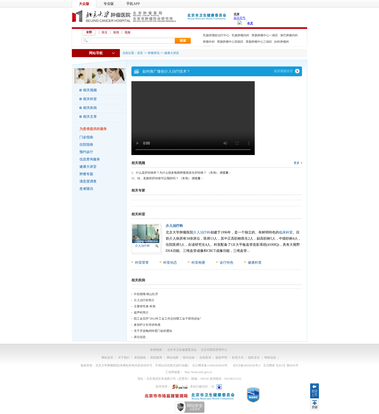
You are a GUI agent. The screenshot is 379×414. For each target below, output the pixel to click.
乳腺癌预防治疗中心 (216, 35)
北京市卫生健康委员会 (182, 349)
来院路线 (140, 357)
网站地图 (172, 357)
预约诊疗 (86, 152)
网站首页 (107, 357)
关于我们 (124, 357)
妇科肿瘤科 (281, 41)
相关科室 (90, 99)
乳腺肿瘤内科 (240, 35)
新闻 (116, 32)
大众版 (84, 4)
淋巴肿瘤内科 (289, 35)
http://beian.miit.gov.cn (198, 372)
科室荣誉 (142, 262)
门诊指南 (86, 137)
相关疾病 (90, 108)
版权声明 (221, 357)
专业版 (108, 4)
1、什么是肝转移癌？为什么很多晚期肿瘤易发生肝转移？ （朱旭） (175, 172)
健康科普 (255, 262)
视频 (127, 32)
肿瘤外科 (209, 41)
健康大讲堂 (88, 166)
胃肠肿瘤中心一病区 (265, 35)
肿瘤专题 (86, 174)
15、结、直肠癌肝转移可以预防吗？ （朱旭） (161, 178)
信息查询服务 (89, 159)
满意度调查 (88, 181)
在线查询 (205, 357)
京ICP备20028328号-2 (247, 365)
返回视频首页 (283, 71)
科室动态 (170, 262)
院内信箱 (189, 357)
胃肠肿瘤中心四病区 (230, 41)
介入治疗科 (142, 245)
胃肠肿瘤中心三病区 (259, 41)
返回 (314, 390)
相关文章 (90, 116)
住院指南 (86, 144)
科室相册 (198, 262)
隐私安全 (254, 357)
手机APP (133, 4)
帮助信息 (270, 357)
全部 (89, 32)
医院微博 (156, 357)
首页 (140, 53)
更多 (297, 163)
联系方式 (238, 357)
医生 (105, 32)
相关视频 (90, 90)
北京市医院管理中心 (214, 349)
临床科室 (286, 232)
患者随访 (86, 189)
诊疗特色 (226, 262)
